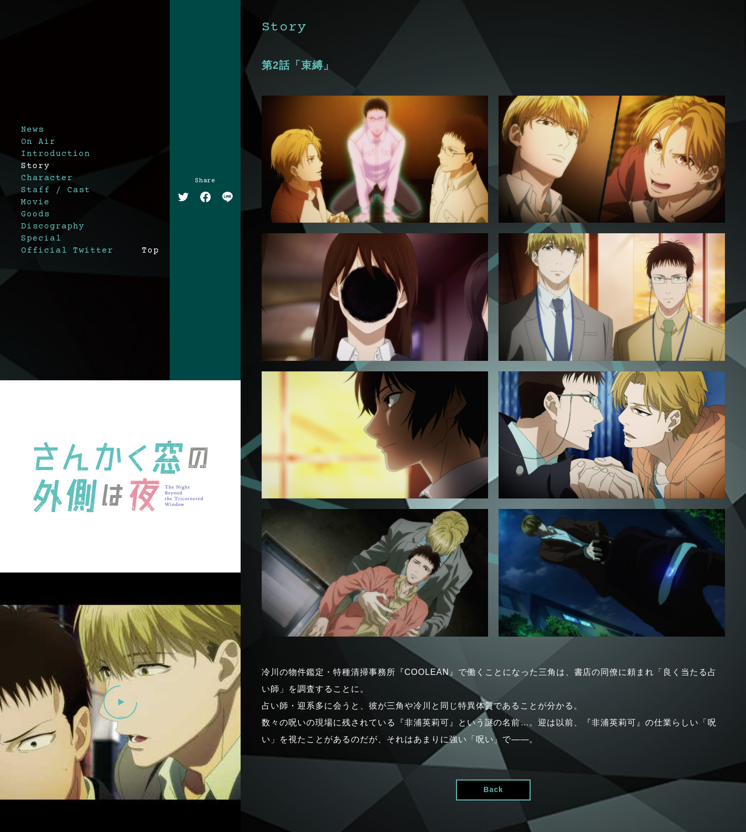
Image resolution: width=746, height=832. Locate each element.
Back (493, 789)
